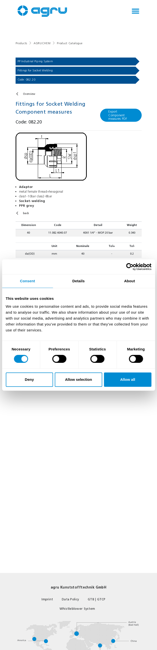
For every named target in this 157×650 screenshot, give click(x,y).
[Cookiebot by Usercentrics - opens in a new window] (129, 266)
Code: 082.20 (27, 79)
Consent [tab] (27, 281)
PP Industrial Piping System (35, 61)
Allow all (127, 379)
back (26, 213)
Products (21, 43)
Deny (29, 379)
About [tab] (129, 281)
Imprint (47, 599)
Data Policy (70, 599)
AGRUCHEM (42, 43)
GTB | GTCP (97, 599)
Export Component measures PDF (117, 115)
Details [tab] (78, 281)
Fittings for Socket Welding (35, 70)
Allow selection (78, 379)
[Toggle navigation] (135, 11)
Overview (29, 94)
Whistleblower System (77, 608)
